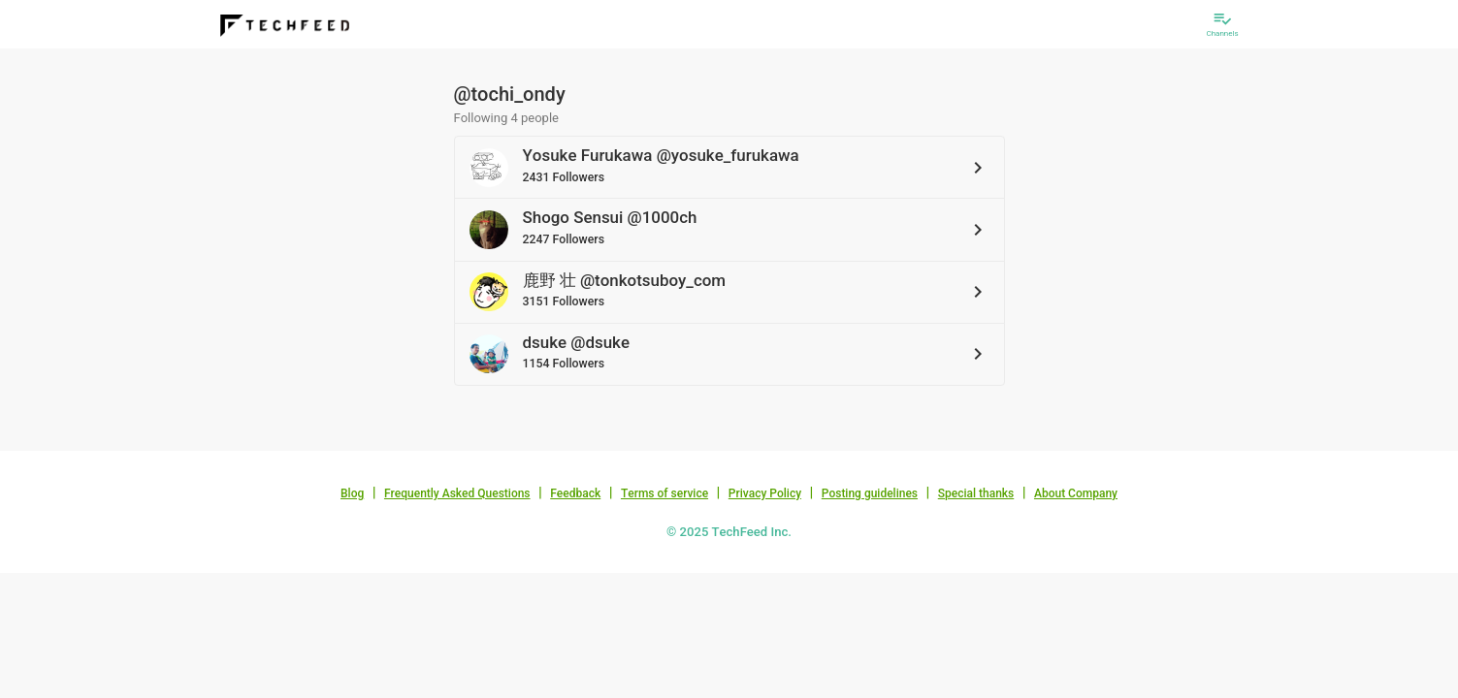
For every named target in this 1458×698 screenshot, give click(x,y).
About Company (1076, 493)
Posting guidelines (870, 493)
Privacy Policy (765, 493)
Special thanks (976, 493)
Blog (352, 493)
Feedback (575, 493)
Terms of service (664, 493)
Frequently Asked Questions (457, 493)
